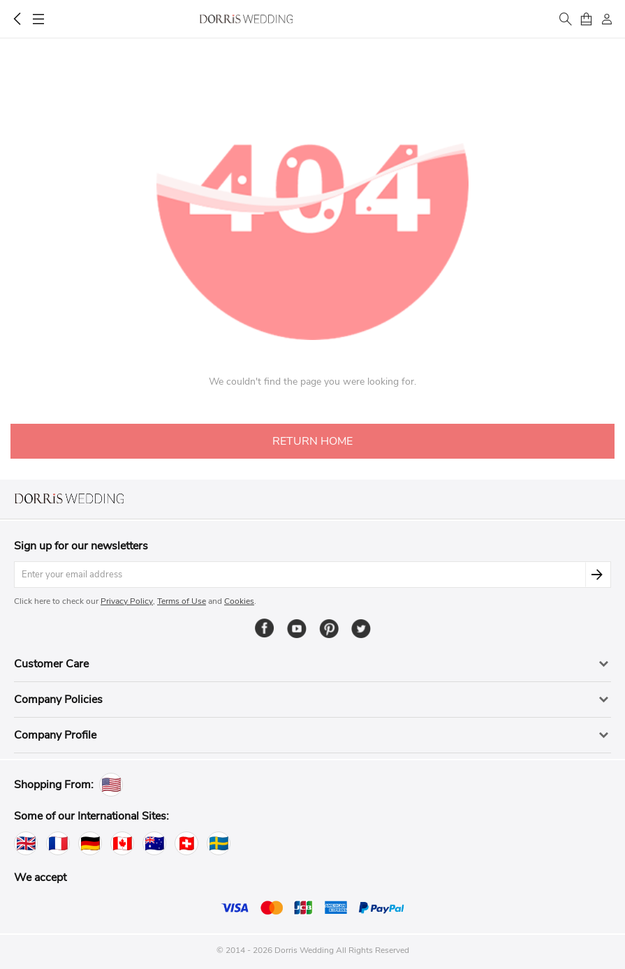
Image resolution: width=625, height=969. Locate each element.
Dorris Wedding (246, 18)
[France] (58, 843)
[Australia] (154, 843)
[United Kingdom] (26, 843)
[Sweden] (218, 843)
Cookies (239, 601)
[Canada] (122, 843)
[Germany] (90, 843)
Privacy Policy (127, 601)
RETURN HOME (312, 441)
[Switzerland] (186, 843)
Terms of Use (181, 601)
